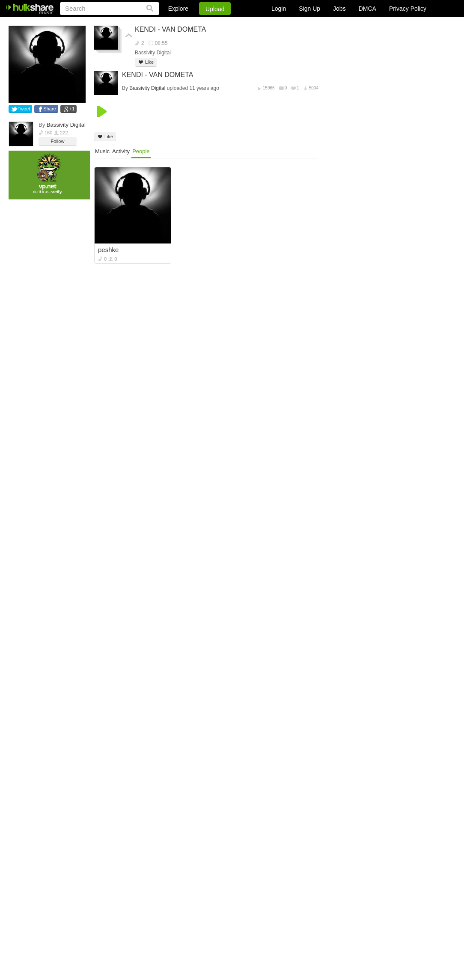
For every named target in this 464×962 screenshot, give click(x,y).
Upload (214, 9)
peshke (108, 249)
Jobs (339, 8)
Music (102, 151)
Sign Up (309, 8)
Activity (121, 151)
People (140, 151)
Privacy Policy (407, 8)
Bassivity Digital (66, 125)
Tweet (24, 108)
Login (278, 8)
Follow (58, 141)
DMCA (367, 8)
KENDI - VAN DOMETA (170, 29)
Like (146, 62)
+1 (72, 108)
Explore (178, 8)
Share (49, 108)
